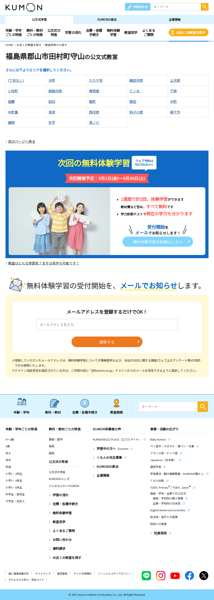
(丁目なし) (16, 80)
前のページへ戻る (21, 141)
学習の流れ (73, 32)
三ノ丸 (134, 90)
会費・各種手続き (94, 32)
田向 (51, 101)
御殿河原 (55, 90)
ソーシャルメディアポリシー (114, 573)
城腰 (11, 101)
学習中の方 (140, 7)
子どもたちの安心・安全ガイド (26, 579)
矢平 (51, 122)
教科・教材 (53, 412)
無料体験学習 (113, 32)
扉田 (132, 101)
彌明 (11, 122)
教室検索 (116, 412)
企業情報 (175, 19)
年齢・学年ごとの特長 (13, 32)
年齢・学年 (21, 412)
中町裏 (13, 112)
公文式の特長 (53, 32)
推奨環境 (62, 573)
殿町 (92, 101)
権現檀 (94, 90)
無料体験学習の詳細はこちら (157, 241)
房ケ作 (175, 112)
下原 (173, 90)
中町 (173, 101)
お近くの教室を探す (190, 32)
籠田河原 (136, 80)
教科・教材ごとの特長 (34, 32)
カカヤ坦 (96, 80)
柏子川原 (136, 112)
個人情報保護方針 (18, 573)
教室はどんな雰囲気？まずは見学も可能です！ (43, 263)
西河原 (94, 112)
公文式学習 (39, 19)
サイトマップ (43, 573)
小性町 (13, 90)
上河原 (175, 80)
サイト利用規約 (83, 573)
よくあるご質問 (148, 32)
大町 (51, 80)
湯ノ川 (94, 122)
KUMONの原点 (107, 19)
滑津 (51, 112)
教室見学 (130, 32)
